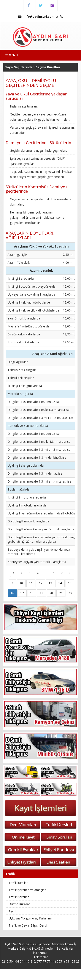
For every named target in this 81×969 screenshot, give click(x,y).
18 (31, 593)
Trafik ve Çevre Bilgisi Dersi (28, 925)
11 (31, 583)
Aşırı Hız (14, 911)
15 (69, 583)
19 (41, 593)
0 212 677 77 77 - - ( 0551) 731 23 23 (53, 961)
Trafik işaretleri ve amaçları (27, 890)
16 (12, 593)
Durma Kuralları (19, 904)
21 (61, 593)
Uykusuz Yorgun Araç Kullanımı (30, 918)
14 (60, 583)
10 (21, 583)
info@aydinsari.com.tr (38, 16)
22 (70, 593)
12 (40, 583)
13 (50, 583)
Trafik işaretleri (19, 897)
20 (51, 593)
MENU (11, 55)
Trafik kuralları (18, 883)
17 (22, 593)
